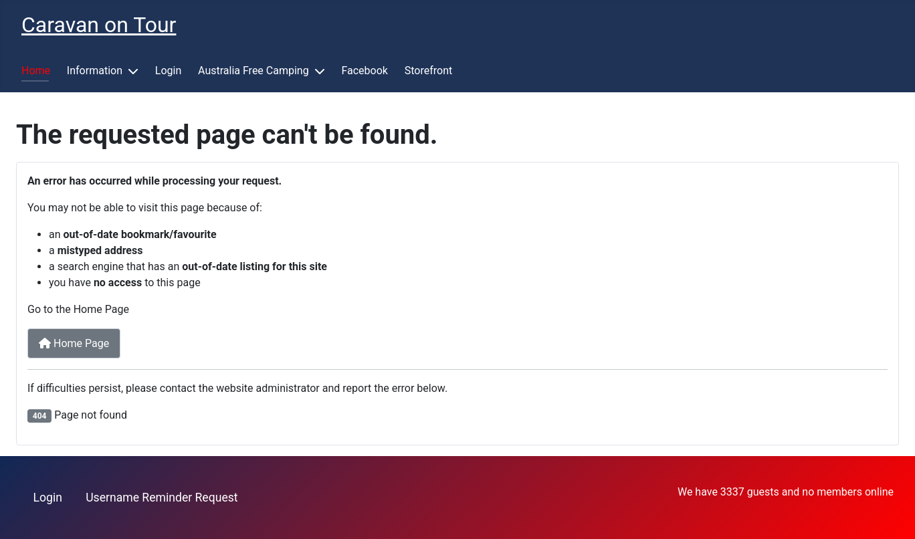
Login (168, 70)
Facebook (364, 70)
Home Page (74, 343)
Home (35, 70)
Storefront (428, 70)
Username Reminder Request (161, 497)
